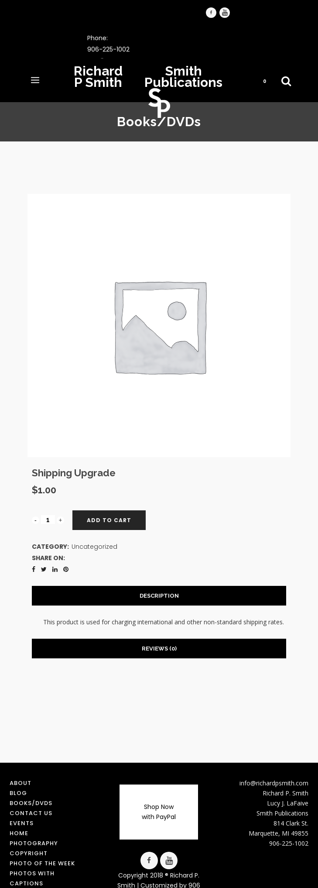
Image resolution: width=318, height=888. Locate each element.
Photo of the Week (42, 863)
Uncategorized (94, 546)
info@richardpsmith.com (273, 783)
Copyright (29, 853)
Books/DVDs (31, 803)
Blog (18, 793)
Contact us (31, 813)
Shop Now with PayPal (159, 811)
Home (19, 833)
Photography (34, 843)
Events (22, 823)
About (20, 783)
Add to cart (109, 520)
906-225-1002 (108, 49)
